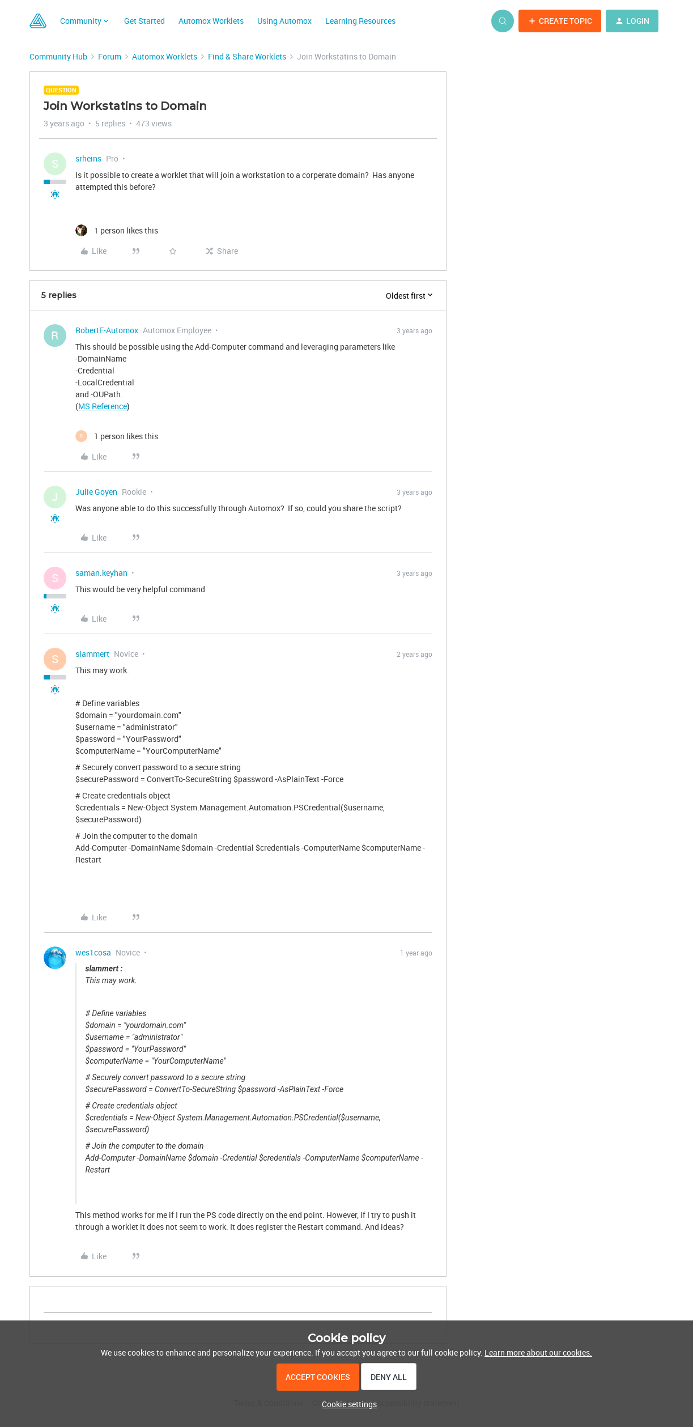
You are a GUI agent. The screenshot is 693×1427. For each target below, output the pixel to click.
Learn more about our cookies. (538, 1352)
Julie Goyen (96, 491)
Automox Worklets (211, 20)
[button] (559, 21)
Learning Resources (360, 20)
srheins (88, 158)
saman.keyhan (101, 572)
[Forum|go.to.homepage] (37, 20)
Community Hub (58, 56)
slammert (92, 653)
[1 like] (116, 230)
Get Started (144, 20)
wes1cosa (93, 952)
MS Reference (102, 406)
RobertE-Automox (106, 330)
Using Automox (284, 20)
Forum (109, 56)
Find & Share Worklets (247, 56)
